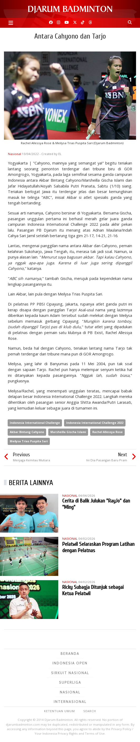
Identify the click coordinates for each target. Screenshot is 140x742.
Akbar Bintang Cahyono (27, 432)
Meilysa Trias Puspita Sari (29, 441)
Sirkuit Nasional (70, 673)
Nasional (15, 154)
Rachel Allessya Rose (107, 432)
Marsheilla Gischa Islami (68, 432)
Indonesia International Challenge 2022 (94, 423)
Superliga (70, 682)
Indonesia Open (70, 663)
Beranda (70, 653)
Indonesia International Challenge (35, 423)
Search (89, 711)
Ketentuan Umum (59, 711)
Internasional (70, 701)
